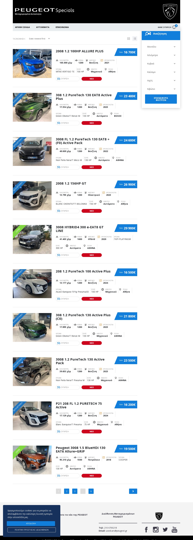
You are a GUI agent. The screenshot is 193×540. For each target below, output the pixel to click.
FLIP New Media (150, 535)
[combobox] (161, 47)
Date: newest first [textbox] (37, 38)
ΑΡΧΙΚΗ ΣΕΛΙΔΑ (22, 27)
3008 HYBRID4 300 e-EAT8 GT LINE (80, 226)
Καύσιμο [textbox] (151, 72)
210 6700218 (110, 522)
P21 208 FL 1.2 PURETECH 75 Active (79, 401)
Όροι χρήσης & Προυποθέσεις (86, 535)
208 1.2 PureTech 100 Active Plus (83, 268)
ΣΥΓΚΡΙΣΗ (63, 78)
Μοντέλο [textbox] (151, 46)
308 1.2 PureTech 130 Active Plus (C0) (83, 314)
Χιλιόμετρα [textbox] (152, 55)
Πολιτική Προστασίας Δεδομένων (117, 535)
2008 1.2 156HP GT (71, 181)
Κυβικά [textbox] (150, 63)
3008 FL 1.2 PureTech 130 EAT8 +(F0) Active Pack (82, 139)
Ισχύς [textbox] (150, 80)
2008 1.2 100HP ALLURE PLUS (79, 50)
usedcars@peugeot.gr (116, 525)
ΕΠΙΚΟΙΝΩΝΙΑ (62, 27)
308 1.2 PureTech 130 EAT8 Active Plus (84, 96)
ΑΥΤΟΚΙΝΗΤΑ (42, 27)
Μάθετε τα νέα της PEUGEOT (72, 509)
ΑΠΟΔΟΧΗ (31, 523)
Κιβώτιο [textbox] (151, 88)
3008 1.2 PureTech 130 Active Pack (80, 357)
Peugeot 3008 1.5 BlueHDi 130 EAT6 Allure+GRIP (80, 444)
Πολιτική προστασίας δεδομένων (32, 530)
